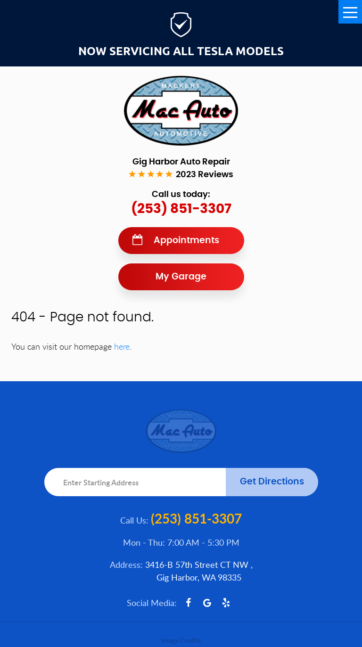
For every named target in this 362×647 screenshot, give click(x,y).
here (122, 346)
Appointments (186, 240)
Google (207, 602)
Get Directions (272, 481)
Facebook (188, 602)
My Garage (181, 276)
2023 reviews (204, 175)
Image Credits (181, 640)
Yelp (226, 602)
